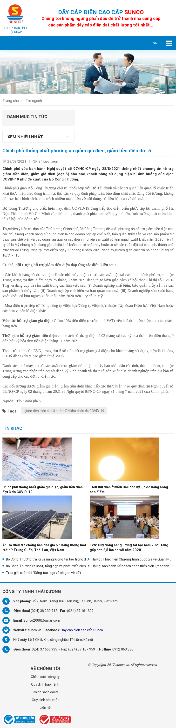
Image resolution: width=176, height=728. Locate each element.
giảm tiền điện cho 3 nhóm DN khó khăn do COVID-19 (64, 411)
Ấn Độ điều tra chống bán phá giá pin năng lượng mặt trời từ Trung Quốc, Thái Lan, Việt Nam (44, 547)
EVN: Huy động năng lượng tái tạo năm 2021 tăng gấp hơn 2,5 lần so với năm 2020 (129, 547)
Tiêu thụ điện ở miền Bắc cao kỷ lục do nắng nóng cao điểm (129, 489)
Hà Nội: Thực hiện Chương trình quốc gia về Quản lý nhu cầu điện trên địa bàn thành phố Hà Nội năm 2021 (132, 559)
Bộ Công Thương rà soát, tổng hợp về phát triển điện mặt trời (46, 566)
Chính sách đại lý (45, 692)
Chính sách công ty (45, 677)
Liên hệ (45, 707)
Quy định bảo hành (45, 684)
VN (155, 43)
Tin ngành (34, 100)
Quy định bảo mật (45, 700)
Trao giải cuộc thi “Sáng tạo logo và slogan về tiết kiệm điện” (43, 573)
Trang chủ (10, 100)
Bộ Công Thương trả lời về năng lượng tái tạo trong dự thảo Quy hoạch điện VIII (47, 559)
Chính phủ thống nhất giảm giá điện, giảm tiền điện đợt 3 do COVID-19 (42, 489)
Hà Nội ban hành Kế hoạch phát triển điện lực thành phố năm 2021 (130, 566)
